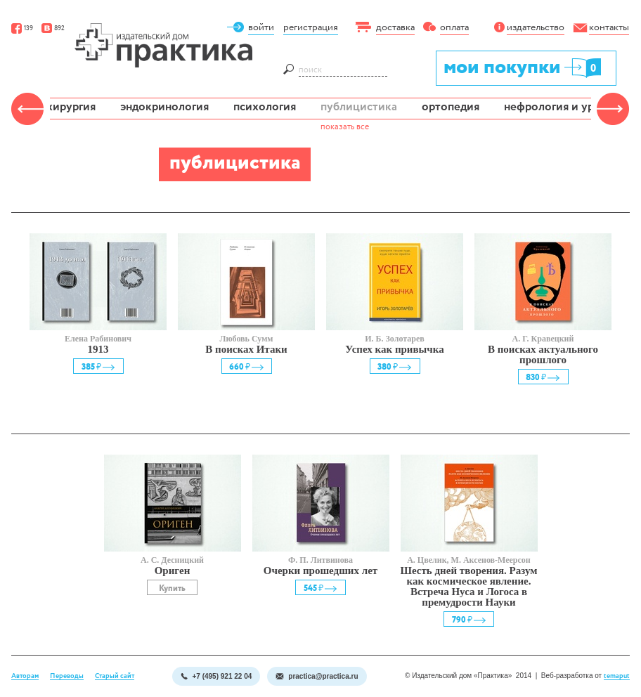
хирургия (71, 107)
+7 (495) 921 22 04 (216, 676)
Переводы (67, 676)
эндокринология (164, 107)
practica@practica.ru (317, 676)
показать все (344, 127)
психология (264, 107)
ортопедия (450, 107)
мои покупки (523, 67)
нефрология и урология (567, 107)
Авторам (25, 676)
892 (53, 28)
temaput (617, 676)
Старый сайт (114, 676)
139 (22, 28)
